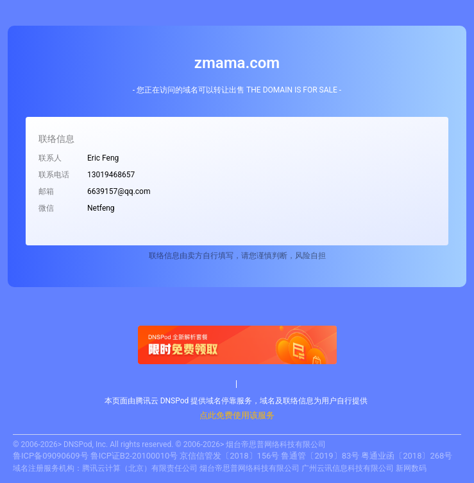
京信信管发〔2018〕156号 (229, 456)
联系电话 (53, 174)
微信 (46, 208)
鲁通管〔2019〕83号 (320, 456)
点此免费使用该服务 (237, 415)
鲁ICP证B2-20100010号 (134, 456)
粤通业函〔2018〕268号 (406, 456)
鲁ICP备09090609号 (51, 456)
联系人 (50, 158)
